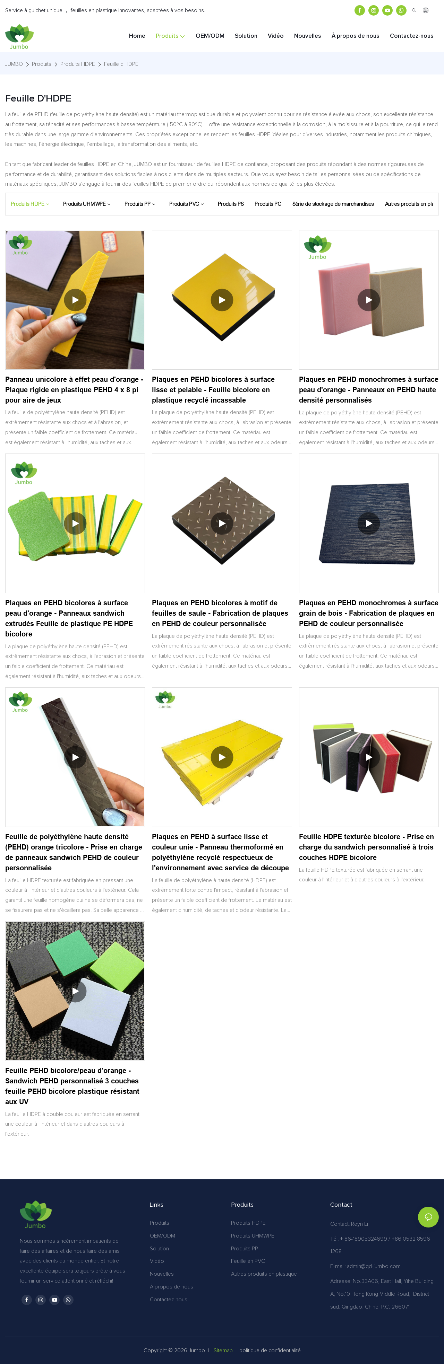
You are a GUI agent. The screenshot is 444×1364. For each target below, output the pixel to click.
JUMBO (14, 64)
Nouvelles (162, 1274)
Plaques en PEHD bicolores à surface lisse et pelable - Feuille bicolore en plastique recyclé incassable (213, 390)
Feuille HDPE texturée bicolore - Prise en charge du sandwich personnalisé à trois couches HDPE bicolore (366, 847)
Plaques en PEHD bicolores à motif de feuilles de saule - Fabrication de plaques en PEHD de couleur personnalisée (220, 613)
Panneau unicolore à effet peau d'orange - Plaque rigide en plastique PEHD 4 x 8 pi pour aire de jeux (74, 390)
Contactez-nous (168, 1299)
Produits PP (244, 1248)
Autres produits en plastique (264, 1274)
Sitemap (223, 1350)
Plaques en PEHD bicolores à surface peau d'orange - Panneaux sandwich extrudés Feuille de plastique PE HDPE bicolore (69, 618)
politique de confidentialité (270, 1350)
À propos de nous (171, 1287)
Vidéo (157, 1261)
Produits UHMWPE (252, 1236)
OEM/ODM (162, 1236)
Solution (159, 1248)
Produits (41, 64)
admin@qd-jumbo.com (374, 1266)
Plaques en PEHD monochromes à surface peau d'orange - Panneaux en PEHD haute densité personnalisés (368, 390)
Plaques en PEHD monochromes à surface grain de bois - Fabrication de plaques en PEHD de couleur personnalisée (368, 613)
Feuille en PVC (248, 1261)
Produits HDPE (77, 64)
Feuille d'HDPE (121, 64)
